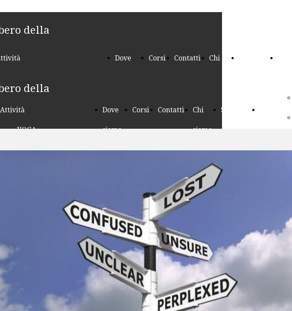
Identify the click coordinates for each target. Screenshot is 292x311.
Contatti (187, 58)
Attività (12, 110)
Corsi (157, 58)
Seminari (254, 58)
